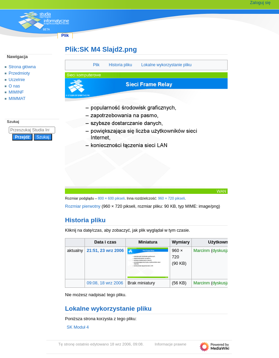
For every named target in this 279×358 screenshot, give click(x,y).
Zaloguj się (260, 2)
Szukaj (13, 122)
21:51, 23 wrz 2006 (105, 250)
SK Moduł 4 (78, 327)
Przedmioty (19, 73)
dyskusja (220, 250)
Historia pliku (120, 64)
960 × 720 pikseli (171, 198)
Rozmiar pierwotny (82, 206)
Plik (96, 64)
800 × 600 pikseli (111, 198)
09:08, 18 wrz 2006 (105, 283)
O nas (14, 86)
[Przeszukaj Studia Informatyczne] (32, 130)
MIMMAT (17, 98)
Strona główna (22, 67)
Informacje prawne (171, 344)
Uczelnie (17, 79)
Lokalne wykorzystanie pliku (166, 64)
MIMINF (16, 92)
